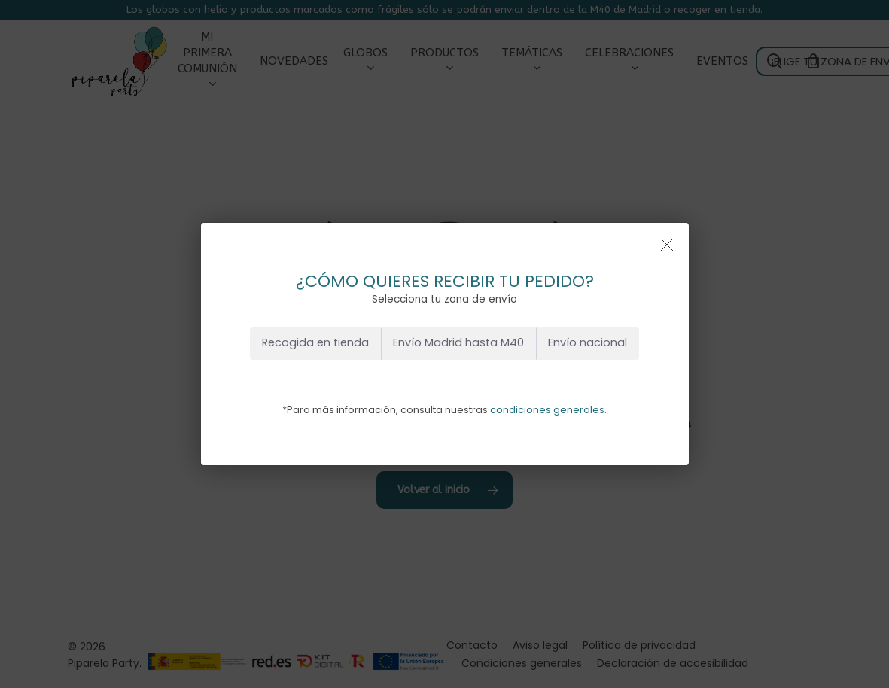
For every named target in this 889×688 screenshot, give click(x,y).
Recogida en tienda (315, 342)
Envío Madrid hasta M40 (458, 342)
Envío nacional (587, 342)
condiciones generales (547, 410)
